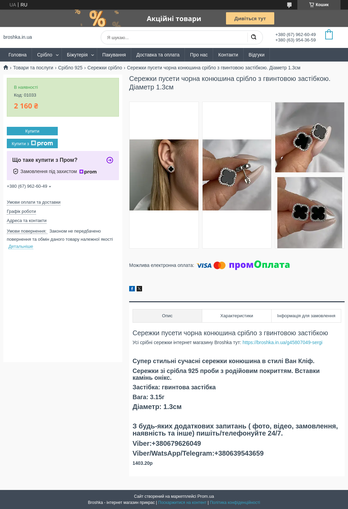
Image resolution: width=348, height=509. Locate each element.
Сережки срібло (104, 67)
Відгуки (257, 54)
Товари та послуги (33, 67)
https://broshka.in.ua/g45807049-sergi (282, 342)
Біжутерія (77, 54)
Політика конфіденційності (235, 502)
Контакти (228, 54)
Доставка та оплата (157, 54)
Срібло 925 (70, 67)
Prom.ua (205, 496)
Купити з (32, 143)
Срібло (44, 54)
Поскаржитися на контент (182, 502)
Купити (32, 131)
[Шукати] (253, 37)
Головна (17, 54)
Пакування (114, 54)
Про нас (199, 54)
